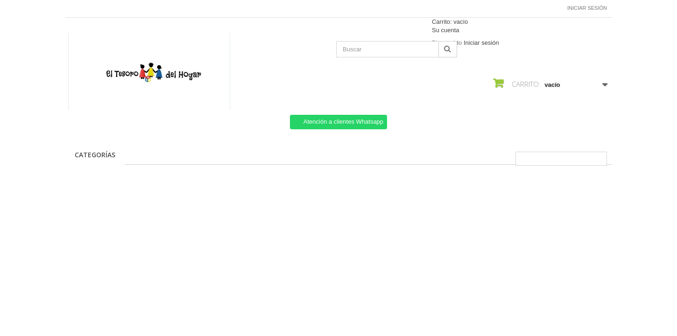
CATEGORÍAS (95, 154)
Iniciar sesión (587, 8)
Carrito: (450, 21)
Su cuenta (445, 30)
